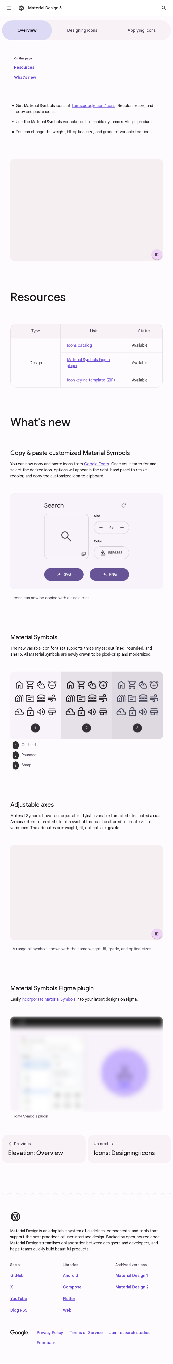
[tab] (27, 30)
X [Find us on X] (11, 1287)
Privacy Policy (50, 1332)
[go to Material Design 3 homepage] (40, 8)
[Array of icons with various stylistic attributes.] (86, 210)
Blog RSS (18, 1310)
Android (70, 1275)
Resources (24, 67)
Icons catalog (79, 345)
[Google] (19, 1333)
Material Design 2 (132, 1287)
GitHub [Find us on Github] (17, 1275)
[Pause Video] (157, 255)
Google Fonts (96, 464)
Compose (72, 1287)
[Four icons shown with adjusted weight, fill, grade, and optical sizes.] (86, 892)
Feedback (46, 1342)
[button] (9, 8)
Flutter (69, 1298)
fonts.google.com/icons (93, 105)
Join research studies (129, 1332)
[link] (24, 67)
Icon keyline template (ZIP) (91, 380)
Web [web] (67, 1310)
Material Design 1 (132, 1275)
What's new (25, 77)
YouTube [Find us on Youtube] (18, 1298)
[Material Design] (15, 1216)
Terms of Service (86, 1332)
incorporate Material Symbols (49, 999)
